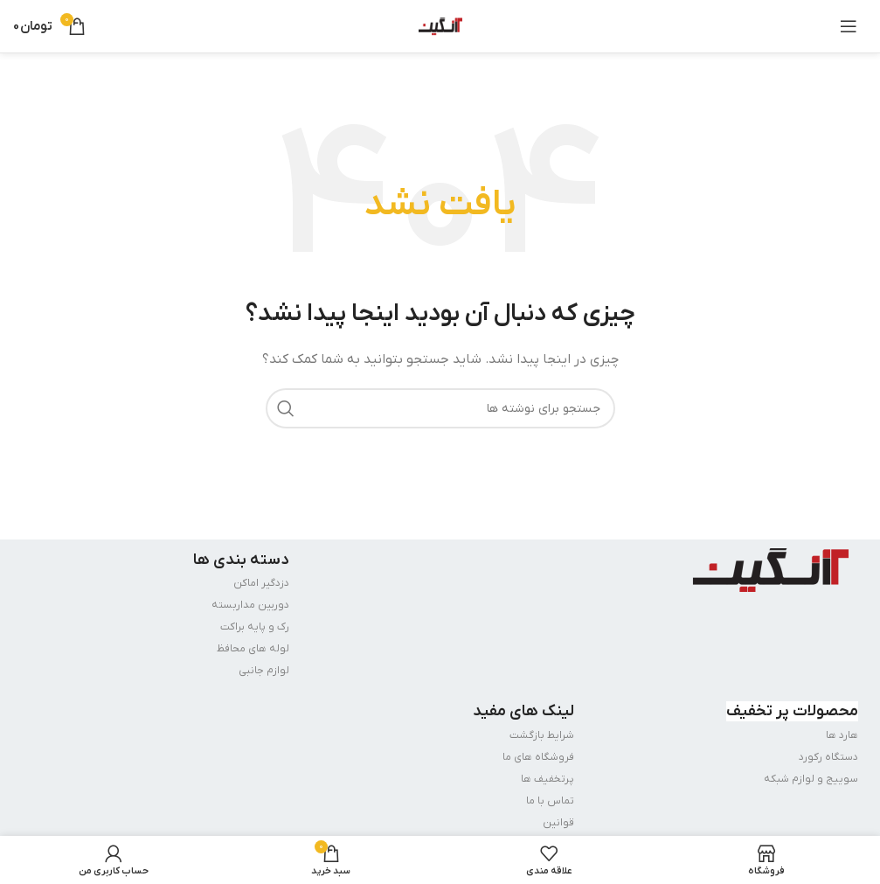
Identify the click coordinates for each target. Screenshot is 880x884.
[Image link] (770, 568)
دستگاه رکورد (828, 757)
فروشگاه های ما (538, 757)
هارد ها (842, 735)
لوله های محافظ (253, 649)
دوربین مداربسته (250, 605)
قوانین (558, 823)
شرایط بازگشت (541, 735)
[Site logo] (440, 25)
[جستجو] (440, 408)
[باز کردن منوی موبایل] (848, 26)
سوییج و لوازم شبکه (811, 779)
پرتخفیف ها (547, 779)
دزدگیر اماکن (261, 583)
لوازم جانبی (264, 671)
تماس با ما (550, 801)
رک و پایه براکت (254, 627)
